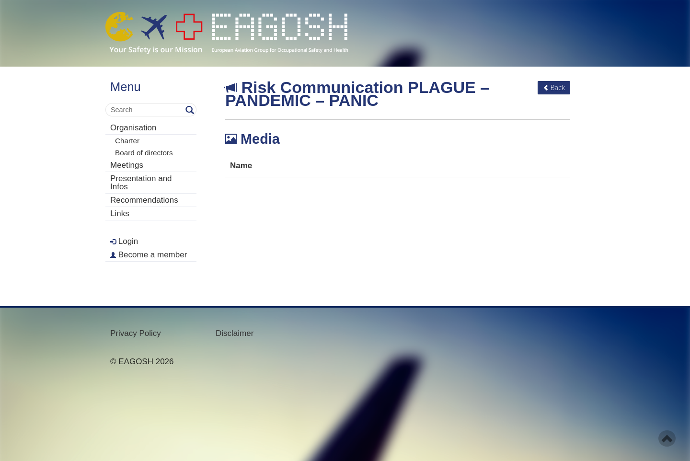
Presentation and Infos (141, 182)
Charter (127, 141)
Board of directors (144, 153)
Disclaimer (234, 333)
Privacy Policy (135, 333)
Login (124, 241)
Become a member (148, 254)
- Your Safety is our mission (226, 33)
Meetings (126, 165)
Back (554, 87)
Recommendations (144, 200)
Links (119, 213)
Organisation (133, 127)
